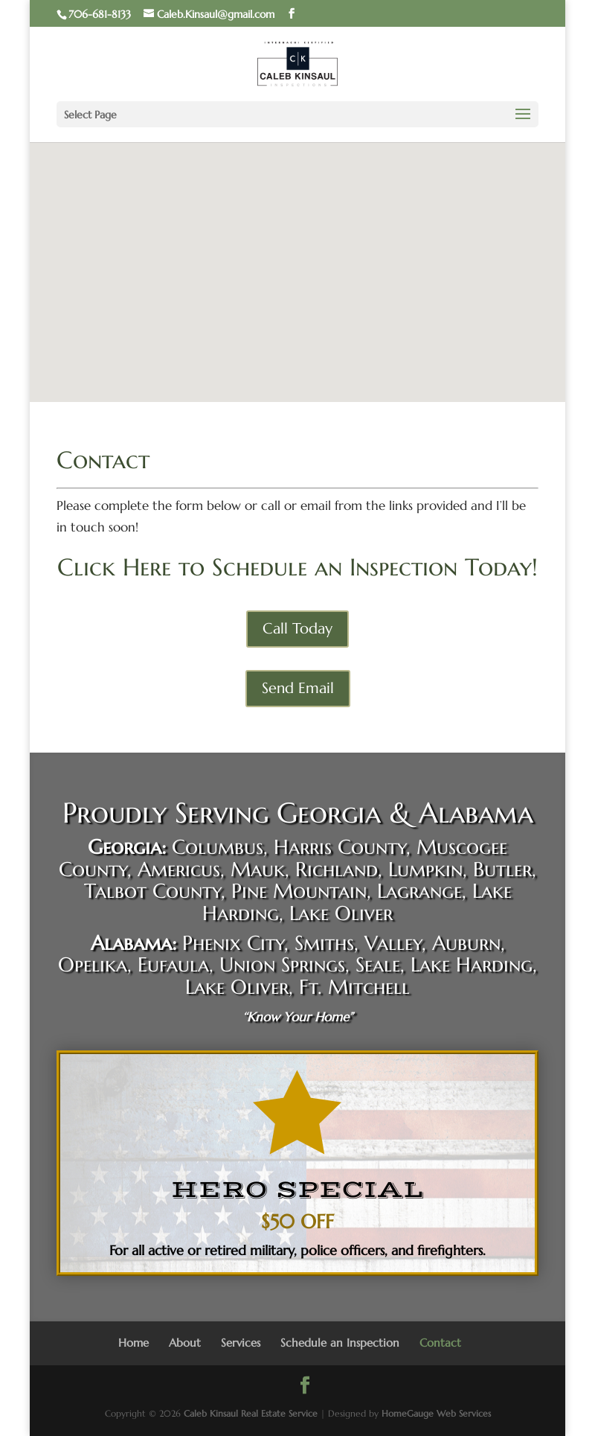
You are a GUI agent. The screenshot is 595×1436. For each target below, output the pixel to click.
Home (133, 1343)
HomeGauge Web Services (436, 1413)
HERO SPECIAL (298, 1190)
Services (240, 1343)
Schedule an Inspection (339, 1343)
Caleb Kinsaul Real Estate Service (251, 1413)
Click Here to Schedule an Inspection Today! (297, 567)
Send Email (298, 688)
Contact (440, 1343)
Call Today (297, 628)
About (185, 1343)
